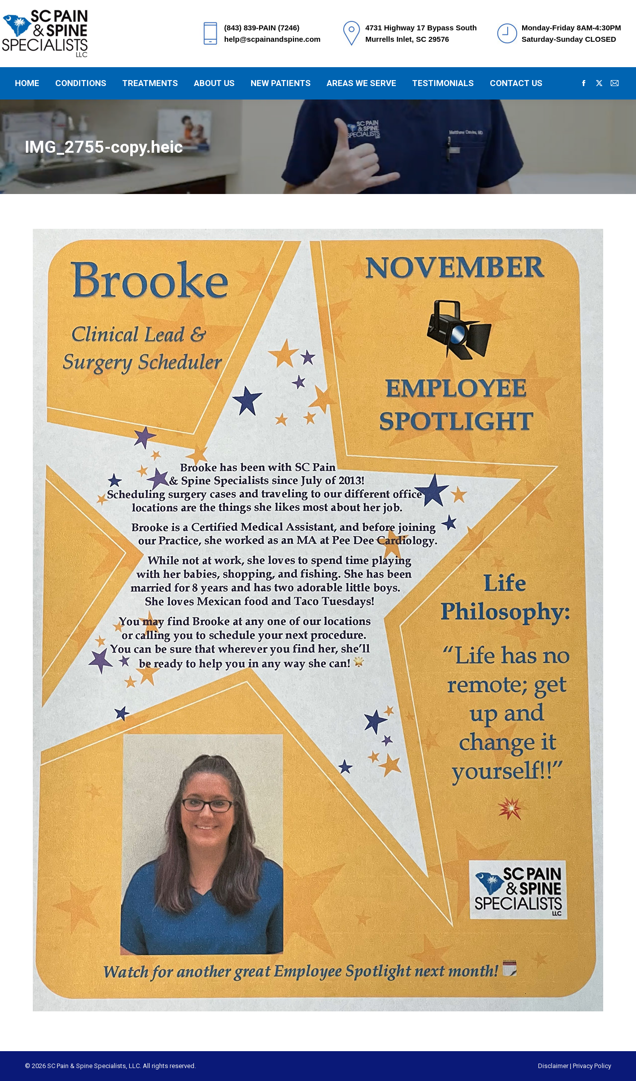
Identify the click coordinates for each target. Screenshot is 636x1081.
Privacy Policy (592, 1066)
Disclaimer (553, 1066)
